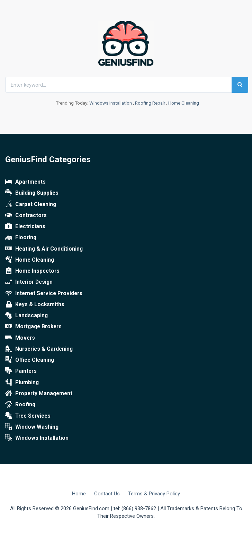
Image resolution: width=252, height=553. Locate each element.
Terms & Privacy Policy (154, 494)
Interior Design (29, 282)
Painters (21, 371)
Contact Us (107, 494)
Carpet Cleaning (30, 204)
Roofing (20, 404)
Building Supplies (31, 193)
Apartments (25, 182)
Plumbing (22, 382)
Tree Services (28, 416)
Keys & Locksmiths (34, 304)
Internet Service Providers (43, 293)
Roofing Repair (150, 103)
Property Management (38, 393)
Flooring (20, 237)
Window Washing (31, 427)
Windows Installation (110, 103)
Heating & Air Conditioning (44, 249)
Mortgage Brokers (33, 326)
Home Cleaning (183, 103)
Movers (20, 338)
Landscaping (26, 315)
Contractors (26, 215)
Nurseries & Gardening (39, 349)
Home (79, 494)
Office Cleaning (29, 360)
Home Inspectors (32, 271)
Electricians (25, 226)
